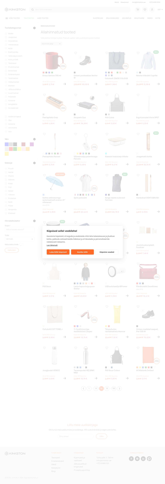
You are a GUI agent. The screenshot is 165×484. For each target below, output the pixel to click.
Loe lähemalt (52, 245)
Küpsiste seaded (107, 252)
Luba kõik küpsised (58, 252)
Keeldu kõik (82, 252)
